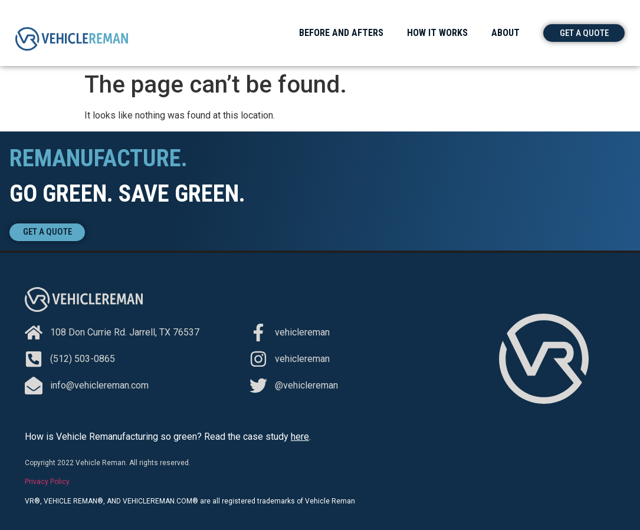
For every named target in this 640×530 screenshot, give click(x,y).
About (505, 32)
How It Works (437, 32)
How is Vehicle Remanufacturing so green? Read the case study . (168, 436)
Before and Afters (341, 32)
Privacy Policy (47, 482)
